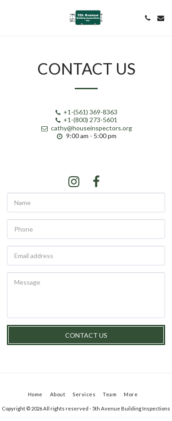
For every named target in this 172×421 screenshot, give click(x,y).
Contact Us (86, 335)
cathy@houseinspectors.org (86, 128)
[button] (10, 18)
